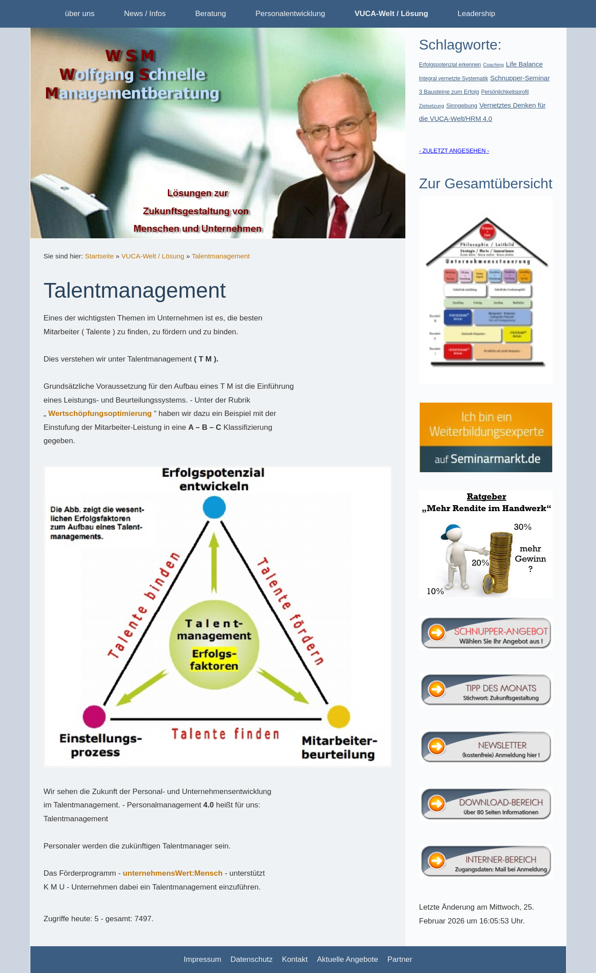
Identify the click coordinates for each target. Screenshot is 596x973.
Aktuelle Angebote (347, 959)
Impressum (202, 959)
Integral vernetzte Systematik (453, 78)
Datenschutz (251, 959)
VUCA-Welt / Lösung (152, 256)
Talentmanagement (221, 256)
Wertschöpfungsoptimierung (100, 413)
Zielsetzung (431, 105)
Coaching (493, 64)
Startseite (99, 256)
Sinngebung (461, 105)
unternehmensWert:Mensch (173, 873)
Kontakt (295, 959)
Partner (400, 959)
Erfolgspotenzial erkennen (450, 65)
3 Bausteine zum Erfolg (449, 91)
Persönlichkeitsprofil (505, 92)
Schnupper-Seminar (520, 78)
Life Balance (524, 64)
